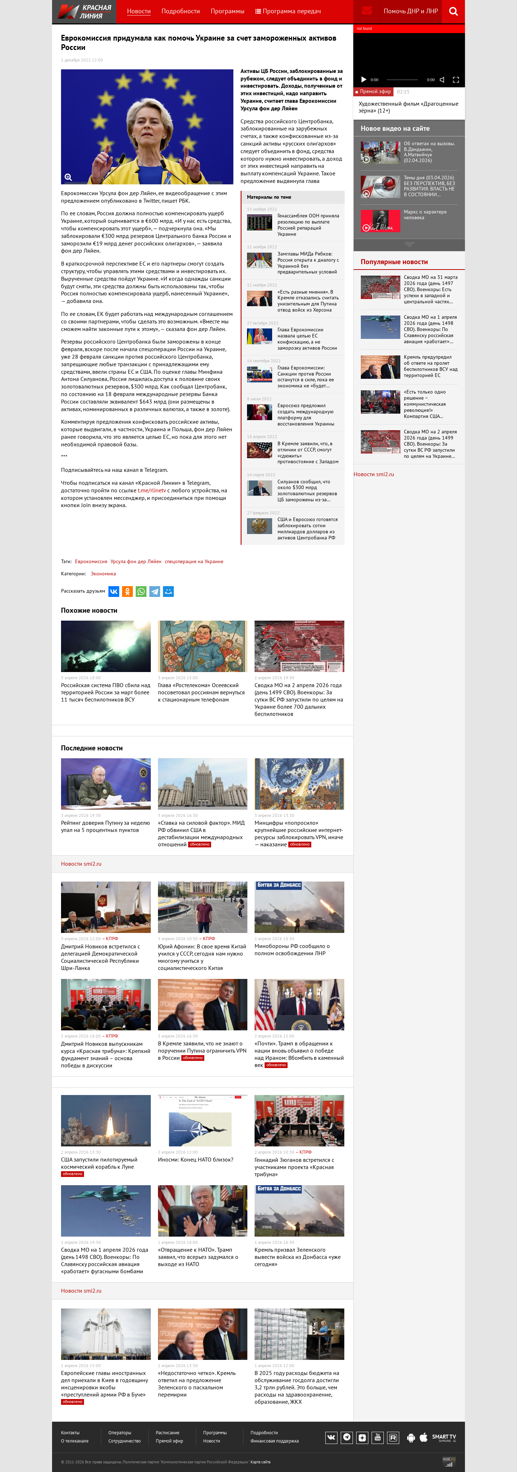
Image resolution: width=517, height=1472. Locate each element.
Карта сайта (260, 1462)
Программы (227, 11)
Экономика (103, 574)
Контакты (70, 1433)
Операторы (119, 1433)
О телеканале (75, 1441)
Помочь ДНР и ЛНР (411, 11)
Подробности (181, 11)
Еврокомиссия (91, 561)
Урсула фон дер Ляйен (135, 561)
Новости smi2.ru (81, 864)
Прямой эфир (169, 1441)
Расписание (168, 1433)
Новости (139, 11)
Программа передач (288, 11)
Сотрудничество (124, 1441)
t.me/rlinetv (152, 490)
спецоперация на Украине (193, 561)
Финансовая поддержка (275, 1441)
